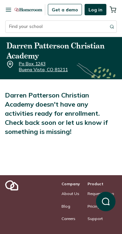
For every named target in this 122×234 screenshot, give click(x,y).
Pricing (94, 206)
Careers (68, 218)
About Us (70, 193)
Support (95, 218)
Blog (65, 206)
